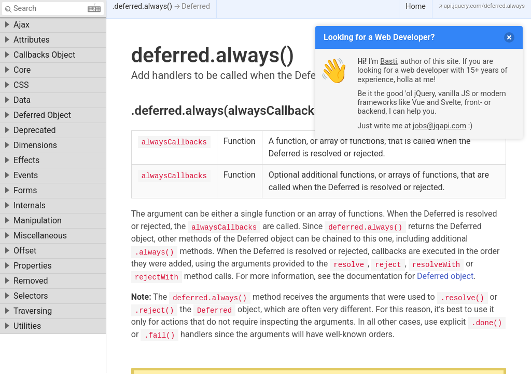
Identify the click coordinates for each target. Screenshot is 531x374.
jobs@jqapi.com (439, 126)
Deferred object (445, 276)
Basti (388, 61)
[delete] (509, 37)
